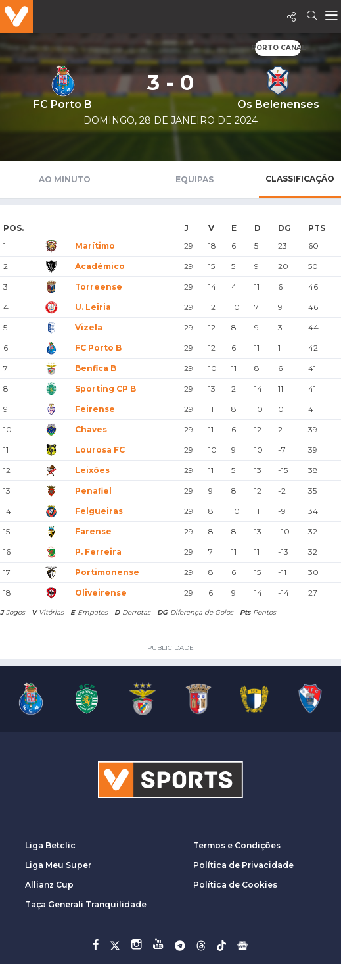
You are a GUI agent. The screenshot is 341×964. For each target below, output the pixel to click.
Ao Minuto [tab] (65, 179)
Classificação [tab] (299, 179)
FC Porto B (98, 348)
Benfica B (95, 368)
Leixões (92, 470)
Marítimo (95, 246)
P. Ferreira (98, 552)
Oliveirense (101, 592)
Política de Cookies (235, 885)
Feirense (95, 409)
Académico (100, 266)
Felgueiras (99, 511)
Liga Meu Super (58, 865)
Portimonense (107, 572)
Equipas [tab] (194, 179)
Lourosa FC (100, 450)
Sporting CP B (105, 388)
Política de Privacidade (243, 865)
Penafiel (93, 490)
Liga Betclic (50, 845)
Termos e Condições (237, 845)
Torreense (98, 287)
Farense (93, 531)
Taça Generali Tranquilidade (86, 904)
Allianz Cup (49, 885)
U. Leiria (93, 307)
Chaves (91, 429)
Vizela (88, 327)
